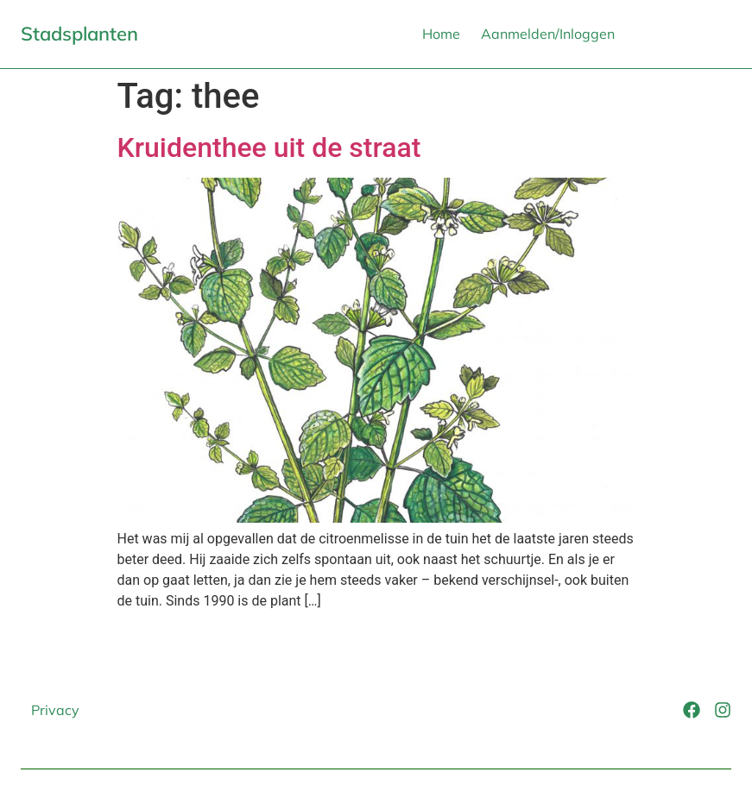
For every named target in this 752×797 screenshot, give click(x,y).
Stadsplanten (79, 34)
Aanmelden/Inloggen (548, 33)
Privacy (55, 710)
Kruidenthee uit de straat (269, 147)
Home (441, 33)
